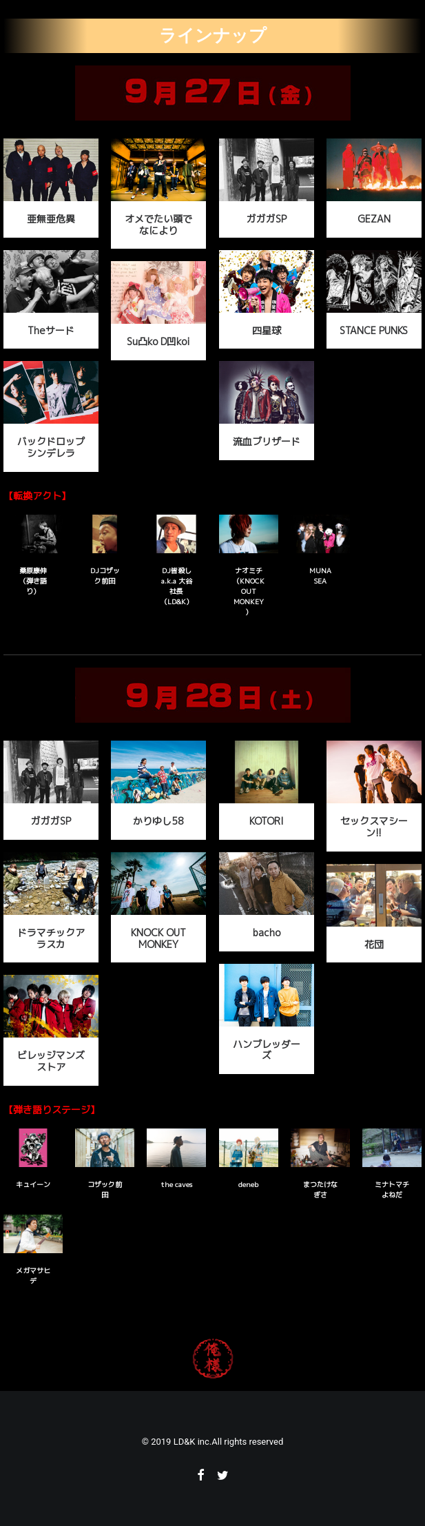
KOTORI (266, 820)
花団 (374, 944)
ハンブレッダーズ (266, 1050)
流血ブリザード (266, 441)
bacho (266, 932)
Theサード (51, 330)
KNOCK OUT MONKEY (158, 938)
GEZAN (374, 218)
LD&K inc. (193, 1441)
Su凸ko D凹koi (158, 341)
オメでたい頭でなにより (158, 224)
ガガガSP (267, 218)
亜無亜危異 (51, 218)
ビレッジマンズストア (51, 1061)
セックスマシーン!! (374, 826)
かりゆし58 (158, 820)
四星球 (266, 330)
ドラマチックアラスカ (51, 938)
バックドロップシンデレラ (51, 447)
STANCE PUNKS (374, 330)
